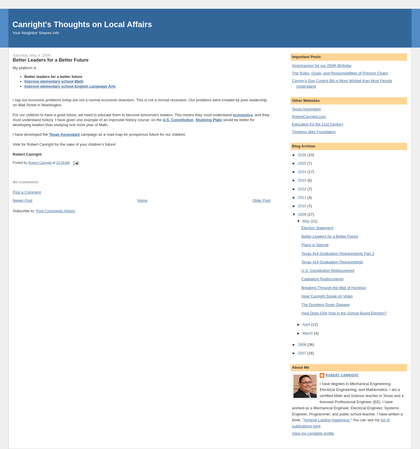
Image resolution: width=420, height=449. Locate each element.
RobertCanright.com (309, 116)
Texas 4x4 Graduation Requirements (332, 262)
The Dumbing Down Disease (326, 304)
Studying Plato (209, 120)
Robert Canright (342, 375)
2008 (302, 344)
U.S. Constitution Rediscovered (328, 270)
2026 (302, 155)
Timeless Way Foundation (313, 132)
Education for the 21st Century (317, 124)
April (306, 324)
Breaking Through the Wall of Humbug (334, 288)
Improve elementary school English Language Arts (70, 86)
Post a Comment (27, 192)
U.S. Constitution (178, 120)
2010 (302, 206)
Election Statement (317, 228)
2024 (302, 172)
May (306, 221)
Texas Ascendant (64, 134)
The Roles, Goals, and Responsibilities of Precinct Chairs (340, 73)
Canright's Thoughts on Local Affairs (82, 24)
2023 (302, 180)
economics (243, 115)
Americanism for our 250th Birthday (321, 65)
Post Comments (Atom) (55, 211)
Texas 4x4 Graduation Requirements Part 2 (338, 253)
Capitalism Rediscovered (323, 279)
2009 (302, 214)
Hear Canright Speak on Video (327, 296)
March (308, 333)
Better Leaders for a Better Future (330, 236)
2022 (302, 189)
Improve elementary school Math (53, 81)
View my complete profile (313, 433)
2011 (302, 197)
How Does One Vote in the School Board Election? (344, 313)
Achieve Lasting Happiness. (327, 420)
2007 (302, 353)
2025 (302, 163)
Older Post (261, 200)
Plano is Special (315, 245)
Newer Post (22, 200)
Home (142, 200)
